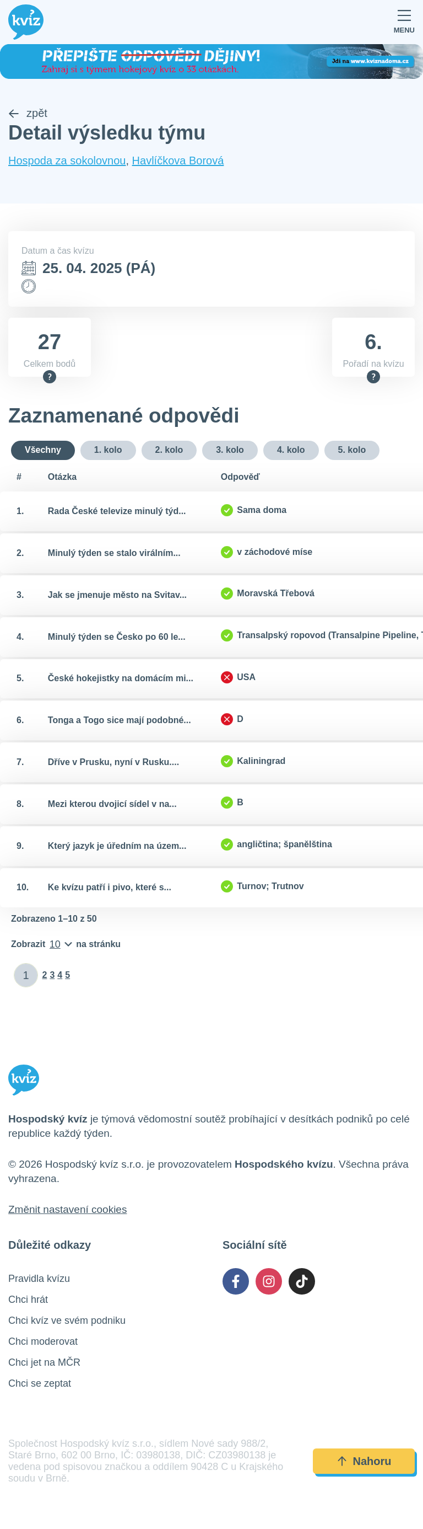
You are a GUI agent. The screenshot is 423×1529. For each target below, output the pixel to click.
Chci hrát (28, 1300)
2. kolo (169, 450)
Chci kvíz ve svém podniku (67, 1321)
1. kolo (108, 450)
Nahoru (364, 1462)
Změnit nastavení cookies (67, 1210)
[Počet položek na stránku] (66, 945)
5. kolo (352, 450)
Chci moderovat (43, 1342)
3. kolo (230, 450)
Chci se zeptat (39, 1383)
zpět (27, 113)
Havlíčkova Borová (178, 160)
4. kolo (291, 450)
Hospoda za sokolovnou (67, 160)
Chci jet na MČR (44, 1362)
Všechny (43, 450)
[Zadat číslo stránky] (26, 976)
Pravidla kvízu (39, 1279)
